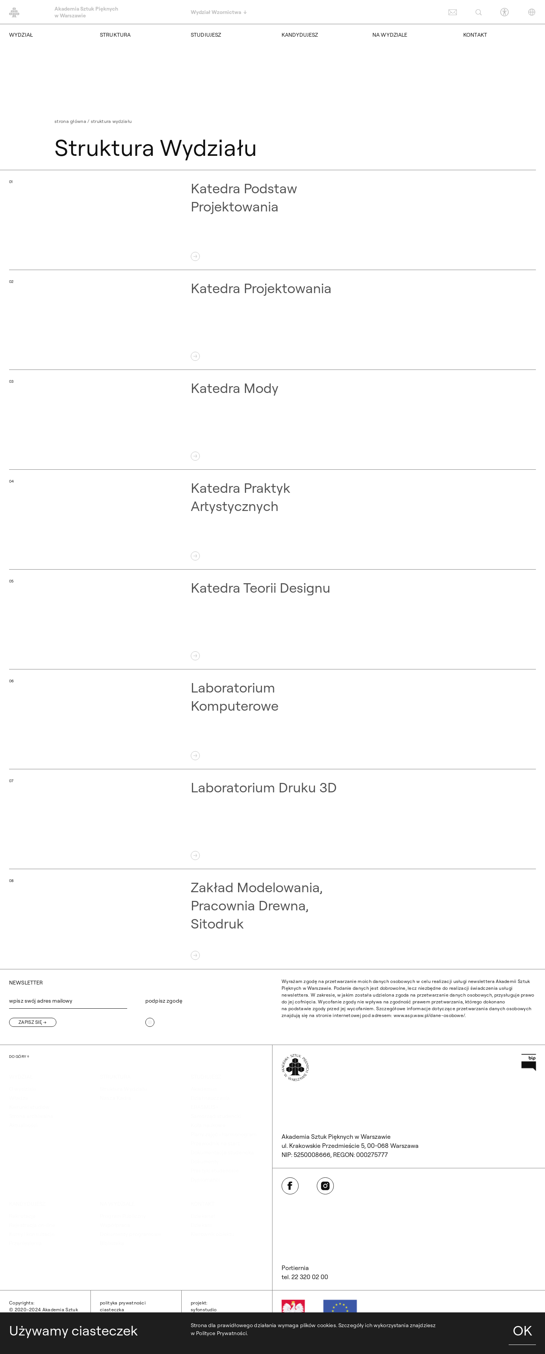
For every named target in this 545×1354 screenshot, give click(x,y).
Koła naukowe (208, 1125)
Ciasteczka (112, 1309)
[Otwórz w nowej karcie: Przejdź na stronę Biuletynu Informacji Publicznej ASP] (528, 1062)
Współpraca (115, 1225)
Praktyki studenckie (215, 1170)
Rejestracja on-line (32, 1225)
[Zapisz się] (32, 1022)
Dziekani (201, 1225)
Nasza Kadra (116, 1098)
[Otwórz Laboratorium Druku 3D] (272, 819)
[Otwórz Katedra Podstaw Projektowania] (272, 220)
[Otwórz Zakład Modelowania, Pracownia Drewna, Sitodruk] (272, 919)
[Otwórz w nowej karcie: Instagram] (325, 1185)
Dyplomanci (205, 1179)
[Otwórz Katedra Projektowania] (272, 320)
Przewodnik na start (215, 1143)
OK (522, 1330)
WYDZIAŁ (21, 34)
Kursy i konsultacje (32, 1234)
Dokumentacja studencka (222, 1152)
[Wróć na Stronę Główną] (295, 1067)
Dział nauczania (210, 1098)
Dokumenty (205, 1161)
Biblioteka (112, 1243)
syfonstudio (203, 1309)
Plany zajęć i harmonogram (224, 1134)
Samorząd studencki (216, 1116)
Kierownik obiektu (212, 1234)
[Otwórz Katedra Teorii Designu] (272, 619)
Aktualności (23, 1125)
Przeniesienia (25, 1243)
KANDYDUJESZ (300, 34)
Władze (18, 1098)
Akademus (204, 1088)
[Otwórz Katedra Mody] (272, 420)
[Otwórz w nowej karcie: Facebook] (290, 1185)
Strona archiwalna (31, 1116)
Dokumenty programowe (130, 1234)
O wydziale (22, 1088)
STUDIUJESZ (206, 34)
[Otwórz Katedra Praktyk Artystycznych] (272, 520)
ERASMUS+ (205, 1107)
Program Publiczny (123, 1216)
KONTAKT (475, 34)
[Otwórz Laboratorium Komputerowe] (272, 719)
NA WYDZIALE (390, 34)
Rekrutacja (22, 1216)
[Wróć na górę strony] (19, 1056)
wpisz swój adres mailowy (40, 1000)
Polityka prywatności (123, 1303)
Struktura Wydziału (123, 1088)
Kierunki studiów (29, 1107)
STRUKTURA (115, 34)
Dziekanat (203, 1216)
